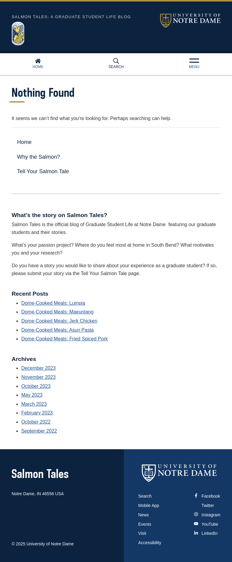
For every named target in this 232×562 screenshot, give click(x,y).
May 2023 (31, 395)
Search (116, 63)
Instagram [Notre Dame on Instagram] (207, 514)
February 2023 (37, 412)
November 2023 (38, 377)
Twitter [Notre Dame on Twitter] (204, 505)
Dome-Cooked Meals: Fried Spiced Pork (64, 338)
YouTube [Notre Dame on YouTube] (206, 524)
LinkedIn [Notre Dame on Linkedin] (206, 533)
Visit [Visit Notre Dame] (142, 533)
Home (38, 63)
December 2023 (38, 368)
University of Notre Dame (190, 21)
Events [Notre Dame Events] (144, 524)
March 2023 (34, 404)
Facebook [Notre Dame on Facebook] (207, 496)
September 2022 (39, 431)
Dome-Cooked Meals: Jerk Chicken (59, 320)
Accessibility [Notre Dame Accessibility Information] (149, 542)
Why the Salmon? (38, 157)
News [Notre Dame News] (143, 514)
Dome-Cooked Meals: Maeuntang (57, 311)
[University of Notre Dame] (179, 473)
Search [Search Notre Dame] (145, 496)
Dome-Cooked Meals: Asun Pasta (57, 330)
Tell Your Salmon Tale (43, 171)
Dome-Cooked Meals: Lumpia (53, 303)
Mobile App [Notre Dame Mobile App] (148, 505)
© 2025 (18, 543)
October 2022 (35, 421)
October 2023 (35, 386)
